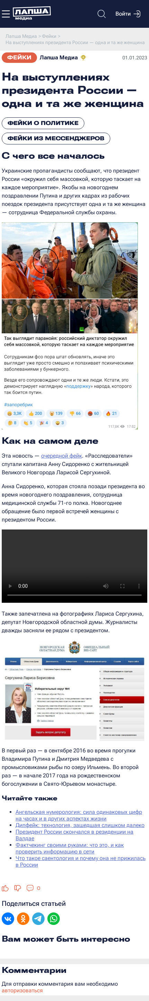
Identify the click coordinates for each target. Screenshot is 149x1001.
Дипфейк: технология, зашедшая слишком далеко (80, 825)
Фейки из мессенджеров (56, 138)
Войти (127, 13)
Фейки (19, 57)
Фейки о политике (43, 123)
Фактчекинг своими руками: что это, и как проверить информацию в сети (70, 848)
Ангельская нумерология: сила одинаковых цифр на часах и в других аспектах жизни (79, 815)
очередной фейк (61, 455)
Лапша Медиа (59, 57)
